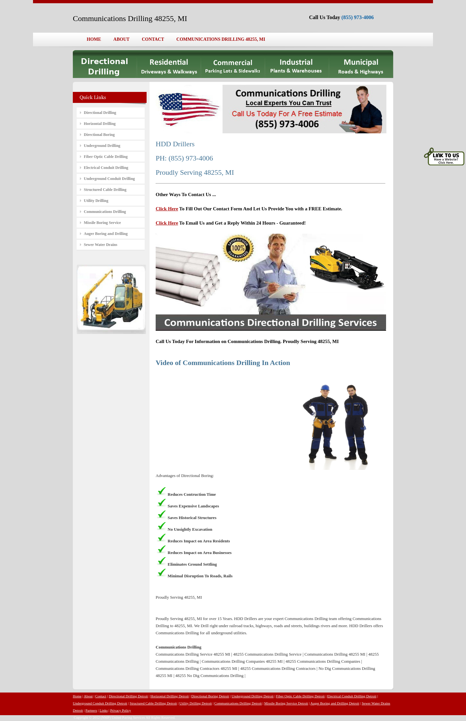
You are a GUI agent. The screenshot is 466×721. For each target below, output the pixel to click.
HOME (94, 39)
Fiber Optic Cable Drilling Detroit (300, 696)
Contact (100, 696)
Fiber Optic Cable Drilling (106, 156)
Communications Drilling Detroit (238, 703)
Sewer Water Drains (100, 244)
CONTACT (153, 39)
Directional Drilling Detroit (128, 696)
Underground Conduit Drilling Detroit (100, 703)
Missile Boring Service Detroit (286, 703)
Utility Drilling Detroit (195, 703)
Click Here (167, 208)
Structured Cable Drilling (105, 189)
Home (77, 696)
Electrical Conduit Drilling (106, 167)
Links (104, 710)
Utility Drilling (96, 200)
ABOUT (121, 39)
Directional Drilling (100, 112)
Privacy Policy (120, 710)
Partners (91, 710)
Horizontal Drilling (100, 123)
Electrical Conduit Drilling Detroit (351, 696)
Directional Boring (99, 134)
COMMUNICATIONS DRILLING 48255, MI (220, 39)
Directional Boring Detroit (210, 696)
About (88, 696)
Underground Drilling (102, 145)
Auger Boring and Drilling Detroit (334, 703)
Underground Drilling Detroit (252, 696)
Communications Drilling (105, 211)
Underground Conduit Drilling (109, 178)
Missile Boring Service (102, 222)
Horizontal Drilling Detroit (169, 696)
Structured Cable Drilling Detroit (153, 703)
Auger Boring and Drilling (106, 233)
